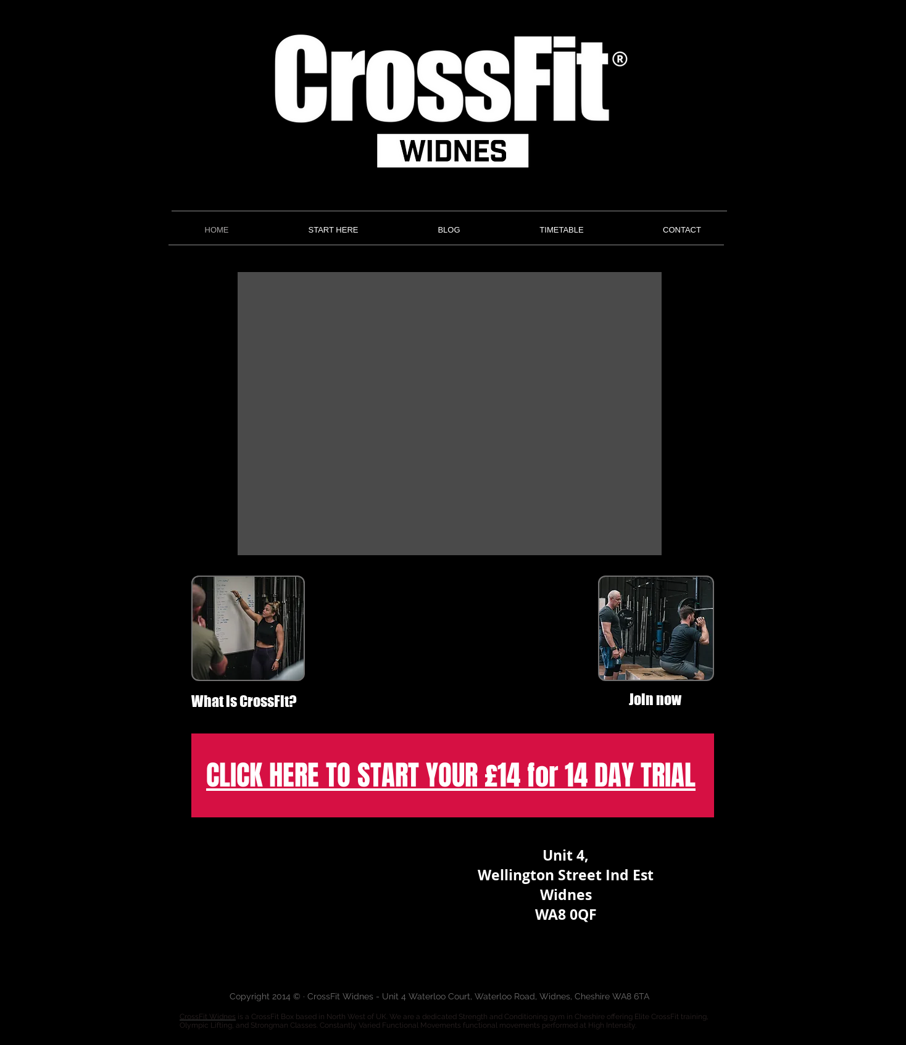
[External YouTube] (453, 640)
